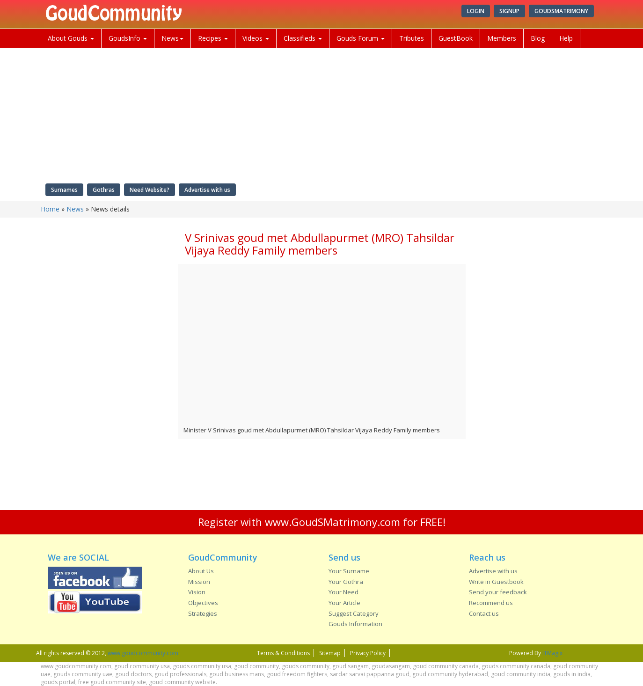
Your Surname (349, 571)
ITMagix (552, 653)
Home (50, 208)
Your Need (343, 592)
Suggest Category (354, 613)
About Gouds (71, 38)
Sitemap (330, 653)
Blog (538, 38)
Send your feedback (498, 592)
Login (475, 11)
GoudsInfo (128, 38)
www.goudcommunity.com (143, 653)
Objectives (203, 602)
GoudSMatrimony (561, 11)
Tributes (411, 38)
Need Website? (149, 190)
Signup (509, 11)
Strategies (202, 613)
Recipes (213, 38)
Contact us (484, 613)
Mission (199, 581)
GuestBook (455, 38)
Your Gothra (346, 581)
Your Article (344, 602)
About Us (201, 571)
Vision (196, 592)
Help (566, 38)
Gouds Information (355, 624)
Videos (255, 38)
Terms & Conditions (283, 653)
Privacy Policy (368, 653)
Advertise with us (207, 190)
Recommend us (491, 602)
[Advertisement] (106, 367)
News (172, 38)
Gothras (104, 190)
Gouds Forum (360, 38)
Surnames (64, 190)
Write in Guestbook (496, 581)
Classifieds (303, 38)
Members (501, 38)
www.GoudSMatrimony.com (332, 522)
